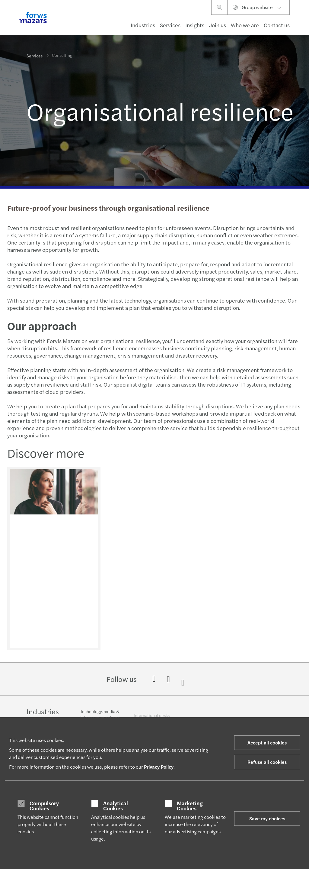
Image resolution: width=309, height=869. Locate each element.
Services (170, 25)
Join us (217, 25)
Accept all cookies (267, 742)
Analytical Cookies (115, 805)
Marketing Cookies (190, 805)
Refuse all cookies (267, 761)
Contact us (277, 25)
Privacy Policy (159, 766)
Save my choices (267, 818)
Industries (143, 25)
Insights (194, 25)
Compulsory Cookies (44, 805)
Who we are (245, 25)
